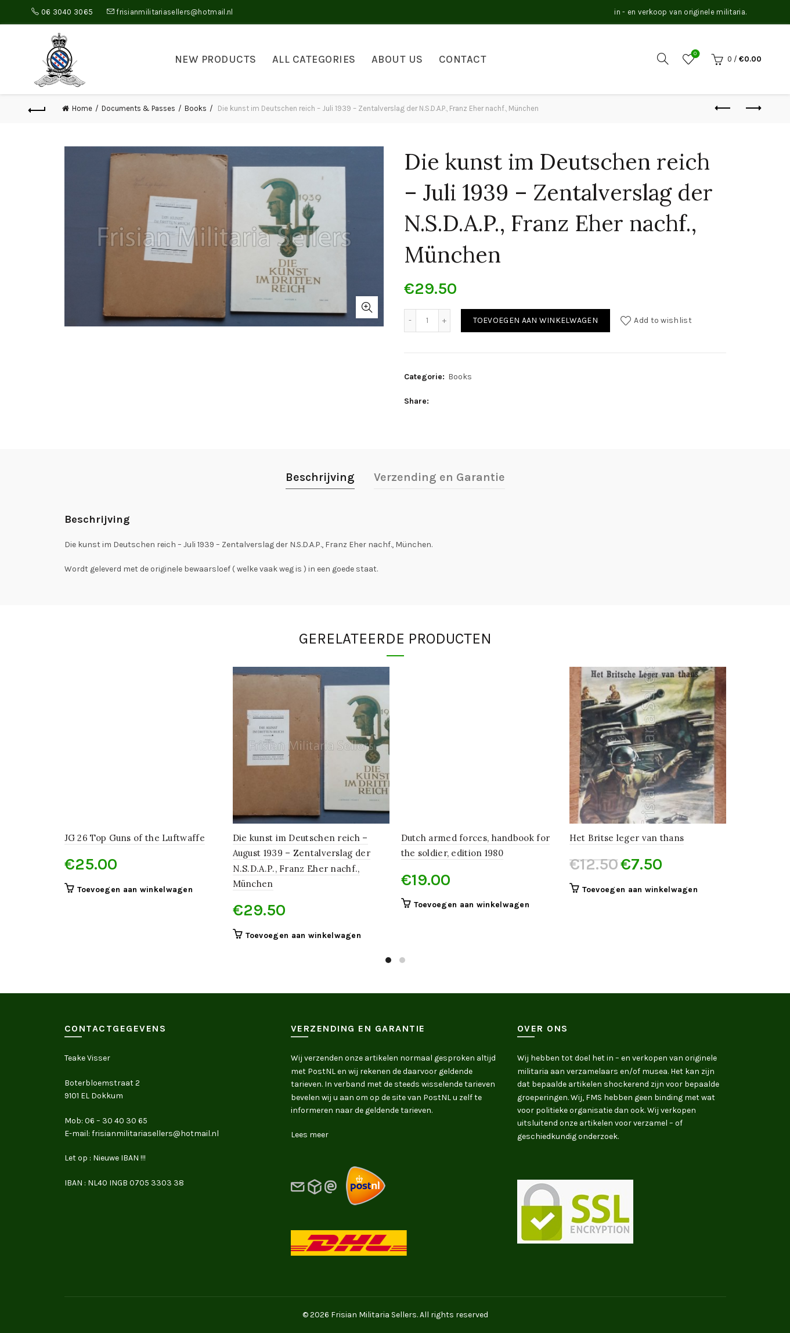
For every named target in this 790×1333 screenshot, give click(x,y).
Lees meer (310, 1135)
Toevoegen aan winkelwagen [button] (135, 889)
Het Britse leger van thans (626, 837)
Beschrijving (320, 477)
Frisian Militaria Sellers (374, 1315)
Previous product (723, 108)
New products (216, 59)
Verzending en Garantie (439, 477)
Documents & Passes (138, 108)
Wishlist (694, 54)
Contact (463, 59)
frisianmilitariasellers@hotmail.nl (174, 12)
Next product (752, 108)
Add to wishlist (663, 320)
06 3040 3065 (67, 12)
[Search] (663, 58)
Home (82, 108)
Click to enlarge (367, 307)
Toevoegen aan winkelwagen (535, 320)
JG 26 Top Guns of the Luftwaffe (134, 837)
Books (196, 108)
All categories (314, 59)
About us (397, 59)
